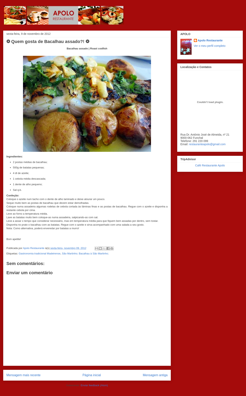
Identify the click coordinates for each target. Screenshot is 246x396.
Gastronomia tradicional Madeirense (39, 253)
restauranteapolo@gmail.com (207, 144)
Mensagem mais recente (23, 375)
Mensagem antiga (155, 375)
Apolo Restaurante (210, 40)
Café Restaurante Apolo (210, 165)
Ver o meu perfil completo (210, 45)
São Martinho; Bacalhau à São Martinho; (85, 253)
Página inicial (91, 375)
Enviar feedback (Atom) (94, 385)
